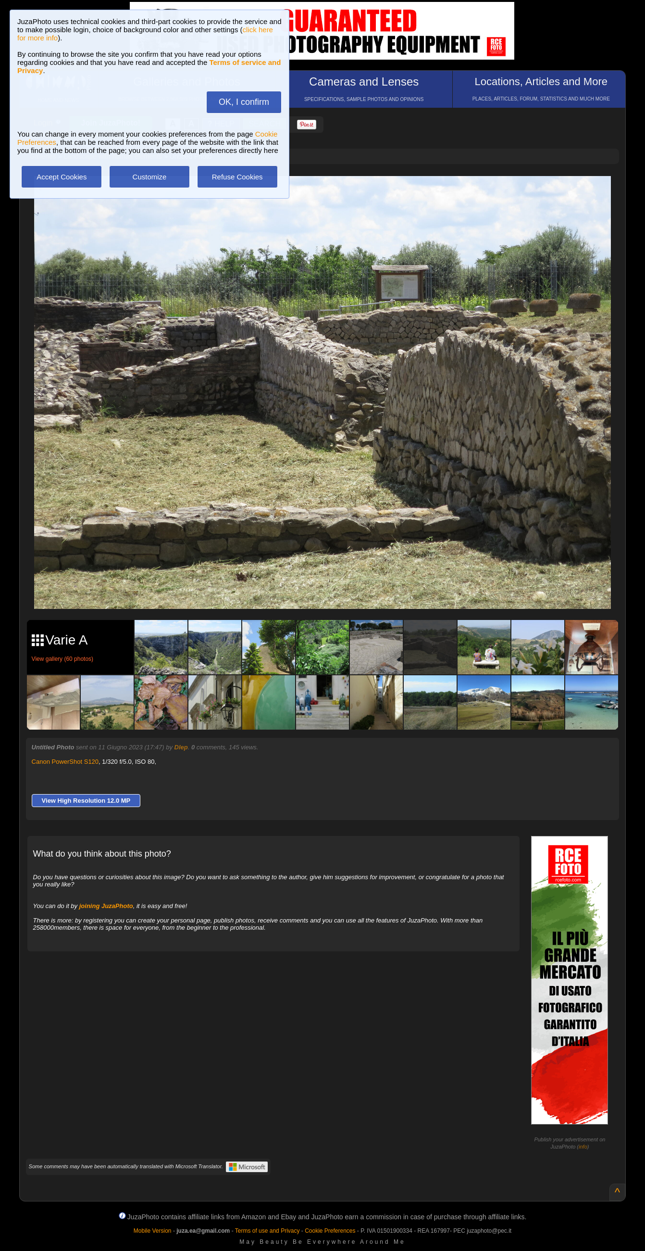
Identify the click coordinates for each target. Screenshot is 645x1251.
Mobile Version (153, 1230)
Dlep (181, 747)
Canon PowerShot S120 (65, 761)
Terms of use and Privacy (267, 1230)
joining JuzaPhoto (106, 906)
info (583, 1147)
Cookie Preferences (330, 1230)
